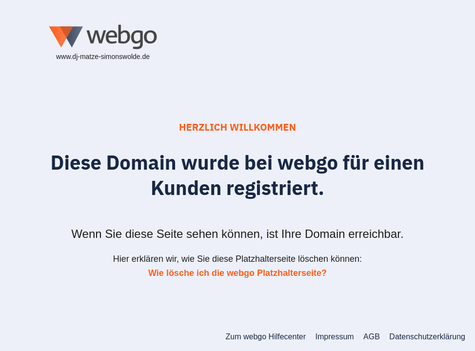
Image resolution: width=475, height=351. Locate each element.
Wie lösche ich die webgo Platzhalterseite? (237, 273)
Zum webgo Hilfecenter (266, 336)
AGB (371, 336)
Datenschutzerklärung (427, 336)
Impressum (335, 336)
